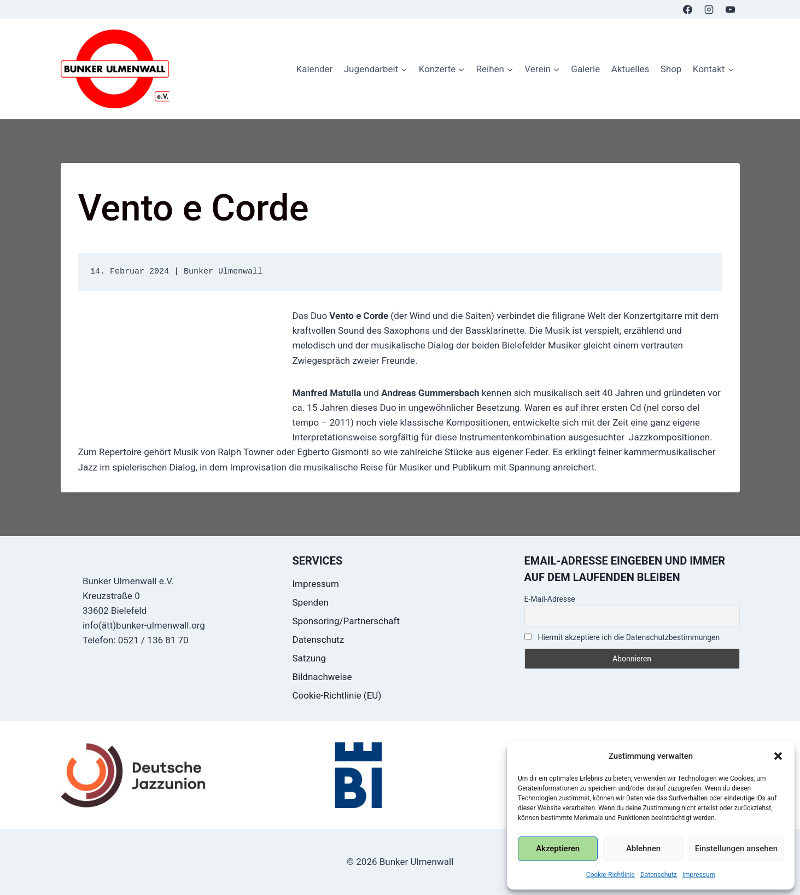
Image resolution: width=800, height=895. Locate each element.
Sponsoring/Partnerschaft (346, 620)
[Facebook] (687, 9)
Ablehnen (643, 848)
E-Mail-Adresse (549, 599)
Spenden (311, 602)
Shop (671, 68)
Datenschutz (658, 875)
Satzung (309, 658)
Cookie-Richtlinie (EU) (337, 695)
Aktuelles (630, 68)
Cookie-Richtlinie (610, 875)
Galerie (585, 68)
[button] (778, 756)
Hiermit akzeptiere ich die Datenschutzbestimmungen (622, 637)
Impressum (698, 875)
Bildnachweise (322, 676)
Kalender (314, 68)
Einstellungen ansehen (736, 848)
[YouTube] (730, 9)
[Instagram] (708, 9)
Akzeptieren (558, 848)
